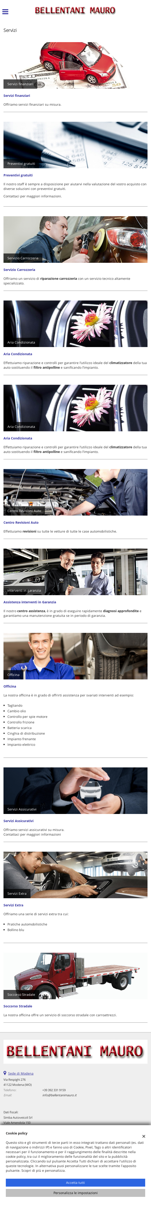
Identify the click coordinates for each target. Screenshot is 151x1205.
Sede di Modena (21, 1073)
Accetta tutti (75, 1182)
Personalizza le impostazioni (76, 1193)
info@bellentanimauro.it (59, 1095)
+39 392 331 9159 (54, 1090)
